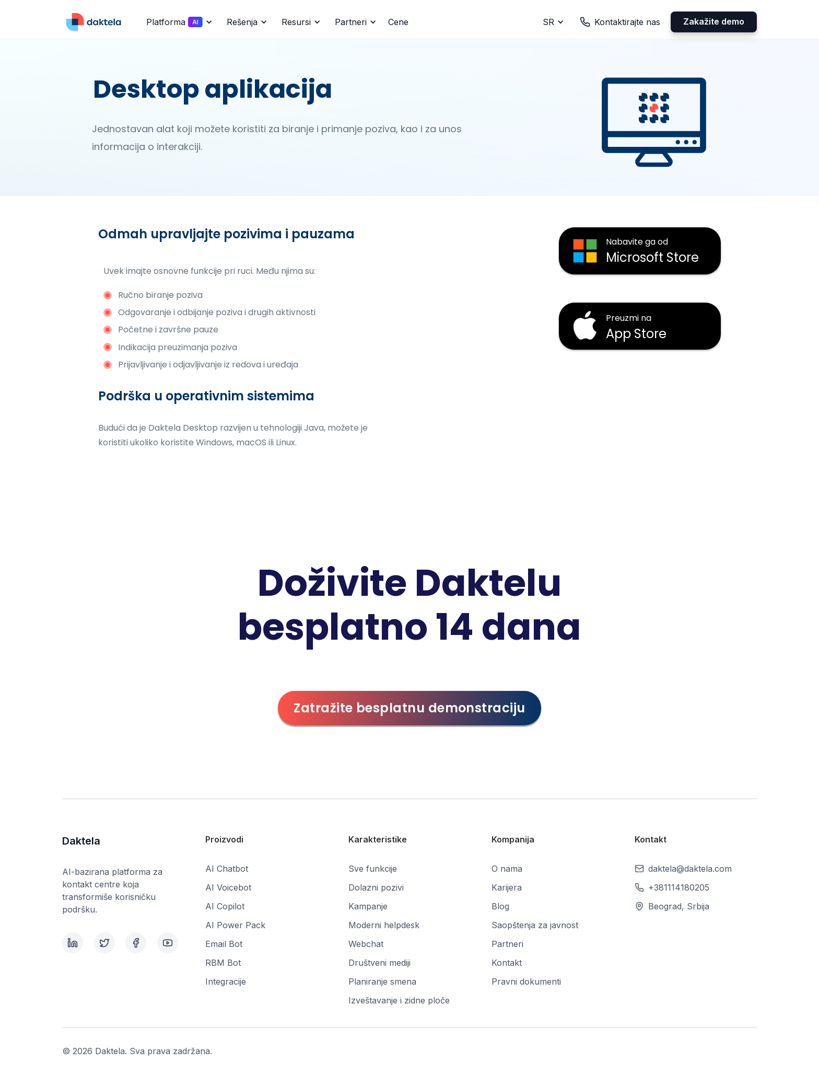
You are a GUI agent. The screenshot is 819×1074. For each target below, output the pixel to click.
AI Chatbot (226, 868)
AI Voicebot (228, 887)
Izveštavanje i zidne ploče (399, 1000)
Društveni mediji (379, 962)
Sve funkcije (372, 868)
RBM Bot (223, 962)
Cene (398, 22)
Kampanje (368, 906)
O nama (507, 868)
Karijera (507, 887)
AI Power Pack (235, 925)
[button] (177, 22)
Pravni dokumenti (526, 981)
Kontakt (507, 962)
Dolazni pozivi (376, 887)
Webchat (365, 944)
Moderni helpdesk (383, 925)
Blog (500, 906)
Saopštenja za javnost (535, 925)
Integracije (225, 981)
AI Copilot (224, 906)
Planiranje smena (382, 981)
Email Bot (223, 944)
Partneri (507, 944)
